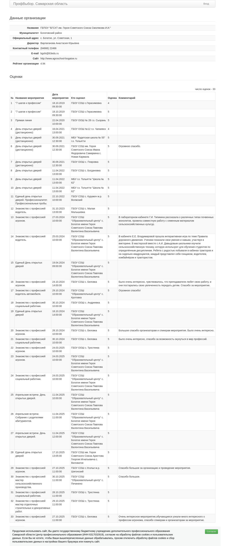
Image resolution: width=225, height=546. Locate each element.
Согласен (211, 531)
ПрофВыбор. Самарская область (40, 4)
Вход (206, 3)
